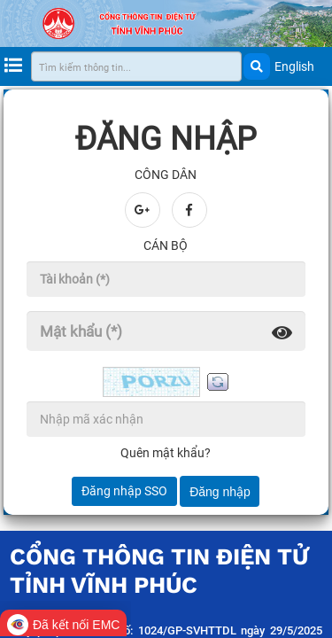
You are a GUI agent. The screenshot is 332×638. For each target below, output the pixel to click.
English (294, 66)
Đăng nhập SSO (124, 491)
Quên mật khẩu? (165, 453)
